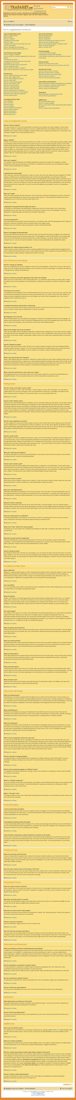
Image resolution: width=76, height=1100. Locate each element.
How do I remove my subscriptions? (48, 88)
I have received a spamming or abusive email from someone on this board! (55, 57)
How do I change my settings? (12, 54)
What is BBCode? (8, 101)
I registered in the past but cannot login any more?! (17, 44)
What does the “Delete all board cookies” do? (16, 49)
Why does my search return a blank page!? (50, 74)
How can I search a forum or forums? (48, 71)
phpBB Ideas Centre (14, 1044)
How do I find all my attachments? (48, 96)
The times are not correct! (11, 59)
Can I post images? (9, 106)
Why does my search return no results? (49, 72)
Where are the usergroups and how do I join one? (52, 40)
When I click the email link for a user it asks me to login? (19, 69)
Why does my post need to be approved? (15, 93)
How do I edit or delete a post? (12, 77)
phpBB (46, 322)
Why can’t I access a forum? (11, 85)
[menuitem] (12, 21)
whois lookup (55, 1056)
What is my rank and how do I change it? (14, 68)
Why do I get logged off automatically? (14, 47)
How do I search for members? (47, 76)
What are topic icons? (9, 114)
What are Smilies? (9, 104)
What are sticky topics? (10, 111)
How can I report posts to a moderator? (14, 90)
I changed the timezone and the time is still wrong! (17, 61)
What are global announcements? (13, 107)
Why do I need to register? (11, 35)
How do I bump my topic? (10, 95)
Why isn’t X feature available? (46, 103)
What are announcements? (11, 109)
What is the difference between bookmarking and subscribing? (55, 83)
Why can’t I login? (8, 42)
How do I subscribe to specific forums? (49, 86)
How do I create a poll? (10, 80)
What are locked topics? (10, 112)
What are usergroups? (45, 39)
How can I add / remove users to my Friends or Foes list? (54, 65)
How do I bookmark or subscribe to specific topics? (52, 85)
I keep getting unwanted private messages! (50, 54)
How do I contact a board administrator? (49, 108)
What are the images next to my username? (15, 64)
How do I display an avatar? (11, 66)
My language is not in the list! (11, 63)
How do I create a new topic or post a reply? (15, 75)
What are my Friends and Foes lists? (48, 63)
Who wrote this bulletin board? (47, 101)
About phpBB (59, 1031)
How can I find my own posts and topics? (49, 77)
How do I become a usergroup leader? (49, 42)
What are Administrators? (45, 35)
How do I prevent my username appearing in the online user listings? (20, 57)
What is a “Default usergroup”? (47, 45)
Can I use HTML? (8, 102)
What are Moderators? (45, 37)
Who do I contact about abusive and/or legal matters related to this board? (55, 105)
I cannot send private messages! (47, 53)
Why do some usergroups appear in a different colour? (53, 44)
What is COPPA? (8, 37)
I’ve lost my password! (10, 45)
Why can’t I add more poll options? (13, 82)
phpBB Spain (40, 1093)
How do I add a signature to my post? (14, 78)
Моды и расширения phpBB (38, 1095)
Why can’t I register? (9, 39)
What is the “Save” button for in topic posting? (16, 92)
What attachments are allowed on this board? (51, 94)
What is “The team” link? (45, 47)
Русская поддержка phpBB (38, 1092)
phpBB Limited (52, 1030)
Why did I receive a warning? (11, 88)
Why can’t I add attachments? (12, 87)
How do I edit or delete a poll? (12, 83)
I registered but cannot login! (11, 40)
